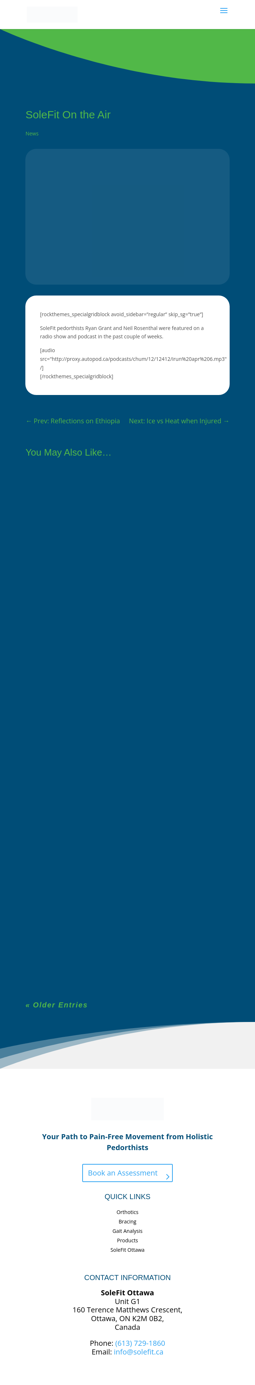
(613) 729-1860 (140, 1343)
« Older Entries (56, 1005)
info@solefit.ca (138, 1352)
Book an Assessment (123, 1173)
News (31, 133)
